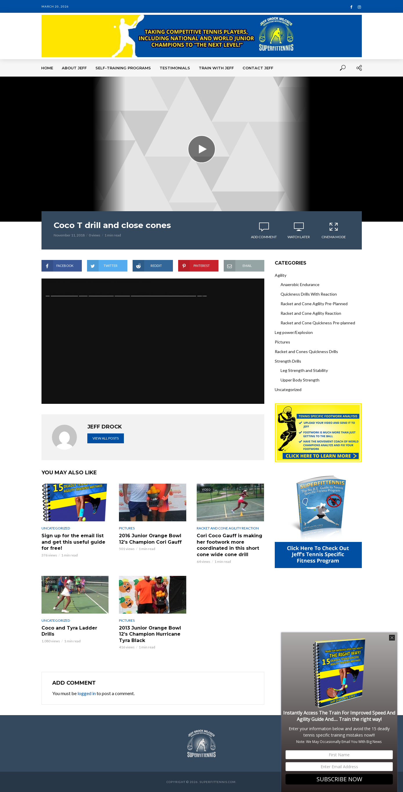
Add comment (264, 237)
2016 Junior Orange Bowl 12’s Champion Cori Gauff (150, 539)
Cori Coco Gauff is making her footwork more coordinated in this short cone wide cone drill (229, 545)
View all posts (106, 438)
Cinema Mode (333, 230)
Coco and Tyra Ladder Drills (69, 631)
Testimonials (175, 68)
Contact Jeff (258, 68)
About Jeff (74, 68)
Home (47, 68)
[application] (152, 341)
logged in (86, 693)
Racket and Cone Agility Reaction (228, 528)
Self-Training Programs (123, 68)
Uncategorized (55, 528)
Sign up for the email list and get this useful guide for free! (73, 542)
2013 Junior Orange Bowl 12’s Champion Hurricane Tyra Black (150, 634)
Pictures (127, 528)
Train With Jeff (216, 68)
